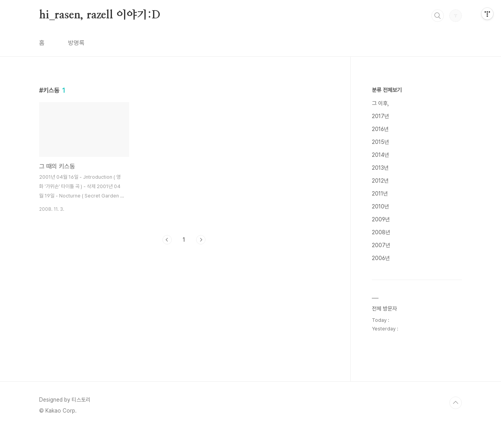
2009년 (381, 219)
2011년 (380, 193)
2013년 (380, 168)
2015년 (380, 142)
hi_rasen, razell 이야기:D (99, 15)
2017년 (380, 116)
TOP (455, 403)
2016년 (380, 129)
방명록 (76, 43)
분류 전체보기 (387, 90)
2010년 (380, 206)
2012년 (380, 181)
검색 (437, 16)
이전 (167, 239)
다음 (200, 239)
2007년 (381, 245)
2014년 (380, 155)
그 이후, (380, 103)
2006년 (381, 258)
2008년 (381, 232)
